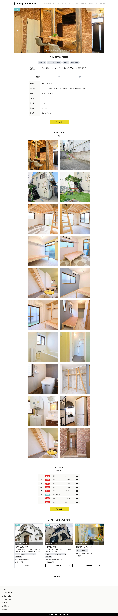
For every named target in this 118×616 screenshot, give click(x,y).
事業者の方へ (93, 3)
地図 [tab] (80, 77)
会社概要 (102, 3)
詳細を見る (32, 565)
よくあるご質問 (73, 3)
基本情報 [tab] (38, 77)
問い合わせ (61, 122)
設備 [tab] (59, 77)
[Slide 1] (46, 50)
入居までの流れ (61, 3)
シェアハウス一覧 (48, 3)
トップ (4, 589)
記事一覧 (83, 3)
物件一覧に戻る (59, 576)
